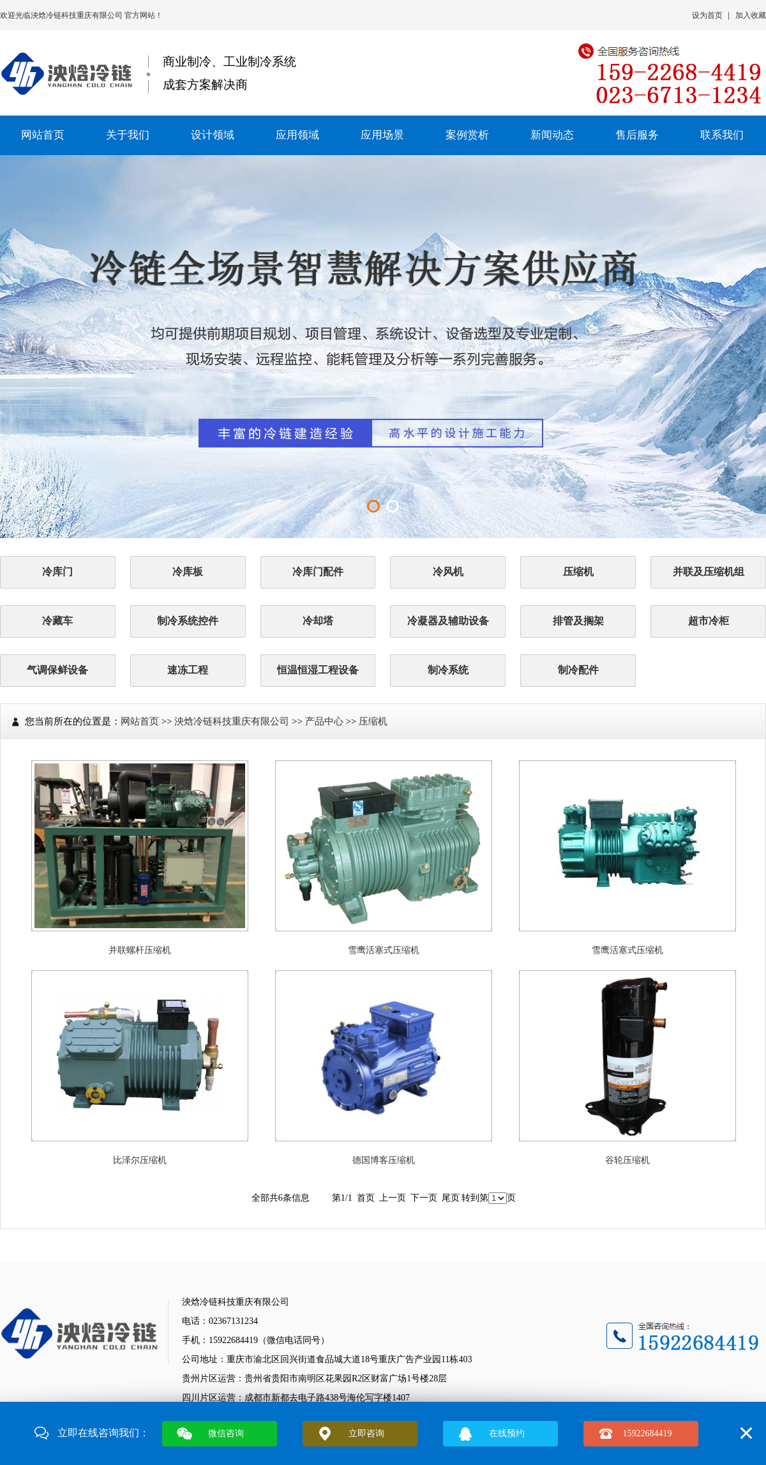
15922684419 (647, 1433)
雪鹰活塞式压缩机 (383, 950)
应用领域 (297, 135)
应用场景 (382, 135)
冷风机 (448, 571)
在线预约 (507, 1433)
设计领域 (212, 135)
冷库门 (57, 571)
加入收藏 (750, 15)
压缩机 (578, 571)
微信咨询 (226, 1433)
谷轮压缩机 (627, 1160)
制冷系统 (448, 670)
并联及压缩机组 (708, 571)
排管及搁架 (578, 620)
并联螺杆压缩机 (140, 950)
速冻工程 (187, 670)
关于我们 (127, 135)
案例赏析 (467, 135)
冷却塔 (318, 620)
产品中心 (324, 721)
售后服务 (637, 135)
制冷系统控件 (187, 620)
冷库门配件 (317, 571)
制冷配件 (578, 670)
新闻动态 (552, 135)
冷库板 (187, 571)
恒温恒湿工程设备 (318, 670)
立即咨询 (366, 1433)
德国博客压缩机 (383, 1160)
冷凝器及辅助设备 (448, 620)
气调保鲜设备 (57, 670)
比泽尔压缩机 (140, 1160)
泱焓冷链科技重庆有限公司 (77, 15)
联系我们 (722, 135)
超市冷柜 (708, 620)
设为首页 (707, 15)
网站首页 (42, 135)
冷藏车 (57, 620)
